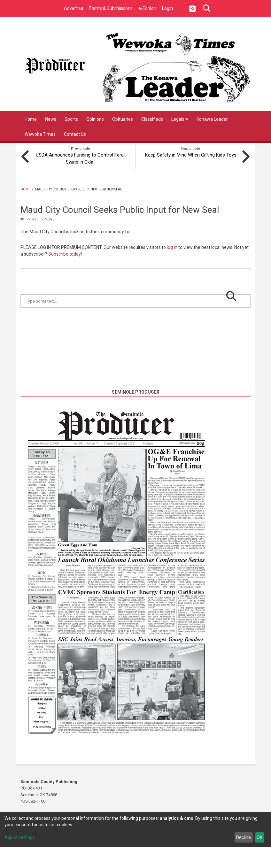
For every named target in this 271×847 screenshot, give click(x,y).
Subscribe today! (65, 253)
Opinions (95, 119)
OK (259, 837)
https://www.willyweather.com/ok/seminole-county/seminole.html (135, 380)
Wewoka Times (40, 134)
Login (167, 8)
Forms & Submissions (111, 8)
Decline (243, 837)
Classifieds (152, 119)
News (50, 119)
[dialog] (135, 829)
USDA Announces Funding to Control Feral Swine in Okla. (80, 157)
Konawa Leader (212, 119)
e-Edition (147, 8)
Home (31, 119)
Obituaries (122, 119)
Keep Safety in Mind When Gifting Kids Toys (190, 154)
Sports (71, 119)
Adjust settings (19, 837)
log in (172, 246)
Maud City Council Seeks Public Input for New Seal (119, 209)
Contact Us (75, 134)
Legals (179, 119)
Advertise (73, 8)
